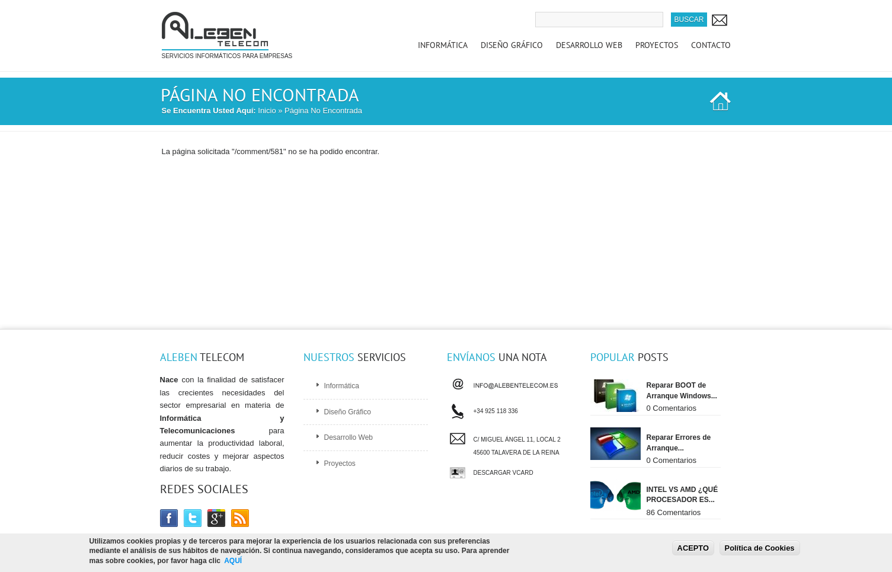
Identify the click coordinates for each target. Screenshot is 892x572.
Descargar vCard (503, 472)
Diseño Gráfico (512, 45)
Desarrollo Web (589, 45)
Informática (443, 45)
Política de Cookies (760, 548)
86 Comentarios (674, 512)
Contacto (711, 45)
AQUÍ (233, 561)
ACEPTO (693, 548)
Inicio (267, 110)
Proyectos (656, 45)
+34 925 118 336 (496, 409)
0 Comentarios (672, 408)
